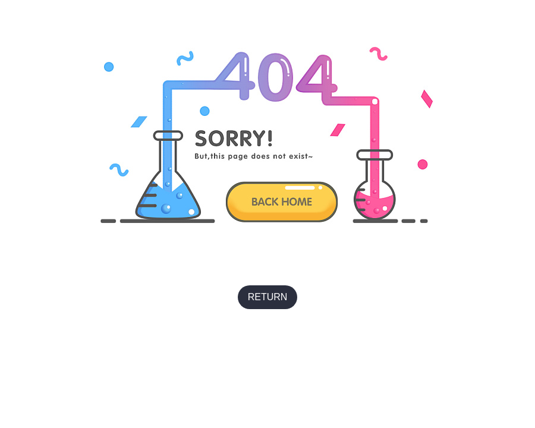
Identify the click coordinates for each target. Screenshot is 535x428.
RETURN (268, 297)
